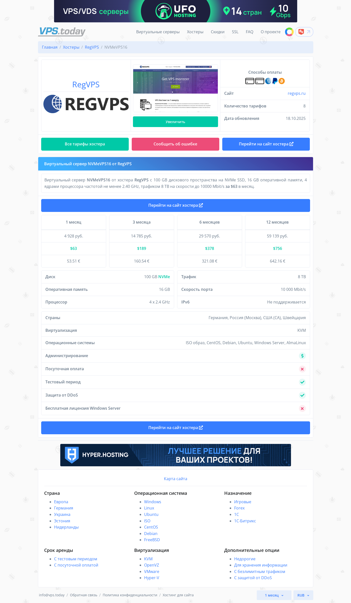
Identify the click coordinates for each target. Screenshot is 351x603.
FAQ (249, 31)
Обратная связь (83, 595)
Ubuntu (151, 514)
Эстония (62, 521)
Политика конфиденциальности (130, 595)
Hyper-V (151, 577)
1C (236, 514)
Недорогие (244, 559)
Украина (62, 514)
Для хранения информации (260, 565)
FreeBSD (152, 539)
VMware (151, 571)
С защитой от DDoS (253, 577)
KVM (148, 559)
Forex (239, 508)
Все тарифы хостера (85, 144)
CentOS (151, 527)
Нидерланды (66, 527)
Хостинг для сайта (178, 595)
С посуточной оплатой (76, 565)
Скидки (217, 31)
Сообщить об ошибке (175, 144)
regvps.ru (297, 93)
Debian (151, 533)
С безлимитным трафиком (259, 571)
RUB (301, 595)
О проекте (271, 31)
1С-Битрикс (245, 521)
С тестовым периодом (75, 559)
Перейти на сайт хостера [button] (266, 144)
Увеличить (175, 121)
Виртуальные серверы (158, 31)
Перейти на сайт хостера (175, 205)
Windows (152, 501)
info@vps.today (51, 595)
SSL (235, 31)
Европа (61, 501)
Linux (149, 508)
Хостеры (195, 31)
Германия (63, 508)
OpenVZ (151, 565)
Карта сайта (175, 478)
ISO (147, 521)
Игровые (242, 501)
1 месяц (272, 595)
